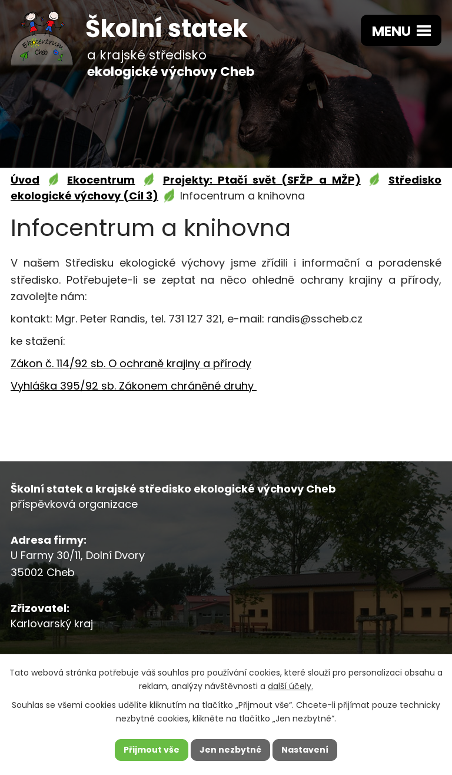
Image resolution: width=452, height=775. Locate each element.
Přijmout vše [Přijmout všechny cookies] (152, 750)
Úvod (25, 179)
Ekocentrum (101, 179)
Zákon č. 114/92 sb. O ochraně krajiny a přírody (131, 363)
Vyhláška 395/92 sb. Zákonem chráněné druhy (134, 385)
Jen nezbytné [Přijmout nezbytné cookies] (230, 750)
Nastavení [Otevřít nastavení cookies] (304, 750)
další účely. (290, 686)
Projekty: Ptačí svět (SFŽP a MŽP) (262, 179)
